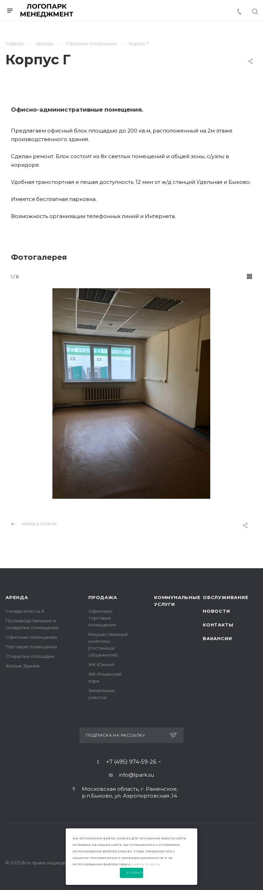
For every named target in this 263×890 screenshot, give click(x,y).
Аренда (16, 597)
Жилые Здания (22, 666)
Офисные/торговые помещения (102, 617)
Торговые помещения (31, 646)
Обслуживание (226, 597)
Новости (216, 611)
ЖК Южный (101, 664)
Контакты (218, 624)
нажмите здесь (146, 864)
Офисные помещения (31, 637)
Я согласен (135, 873)
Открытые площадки (29, 656)
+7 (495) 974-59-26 (131, 762)
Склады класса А (25, 611)
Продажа (102, 597)
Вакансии (217, 638)
